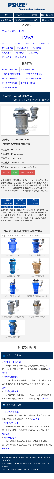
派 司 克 (15, 172)
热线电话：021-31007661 (27, 172)
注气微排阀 (6, 53)
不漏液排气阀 (43, 43)
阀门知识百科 (47, 15)
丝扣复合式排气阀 (9, 69)
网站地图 (5, 457)
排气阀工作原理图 (12, 362)
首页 (7, 15)
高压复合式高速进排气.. (11, 78)
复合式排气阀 (7, 48)
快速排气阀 (33, 53)
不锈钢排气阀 (22, 48)
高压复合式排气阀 (9, 83)
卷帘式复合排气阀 (28, 83)
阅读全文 (46, 399)
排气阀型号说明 (11, 437)
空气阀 (5, 43)
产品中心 (20, 15)
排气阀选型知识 (11, 423)
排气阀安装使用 (11, 391)
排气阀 (34, 15)
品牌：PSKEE (6, 172)
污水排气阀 (37, 48)
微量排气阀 (29, 43)
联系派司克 (47, 20)
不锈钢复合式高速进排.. (11, 74)
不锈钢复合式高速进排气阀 (13, 31)
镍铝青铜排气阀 (27, 69)
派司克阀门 (26, 100)
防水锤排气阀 (20, 57)
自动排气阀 (16, 43)
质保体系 (34, 20)
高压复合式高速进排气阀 (37, 296)
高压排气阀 (6, 57)
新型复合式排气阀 (9, 87)
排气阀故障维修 (11, 376)
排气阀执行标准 (11, 411)
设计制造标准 (7, 20)
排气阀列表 (27, 37)
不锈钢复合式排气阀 (33, 74)
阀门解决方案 (20, 20)
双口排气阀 (20, 53)
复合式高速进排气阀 (33, 78)
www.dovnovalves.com (31, 469)
